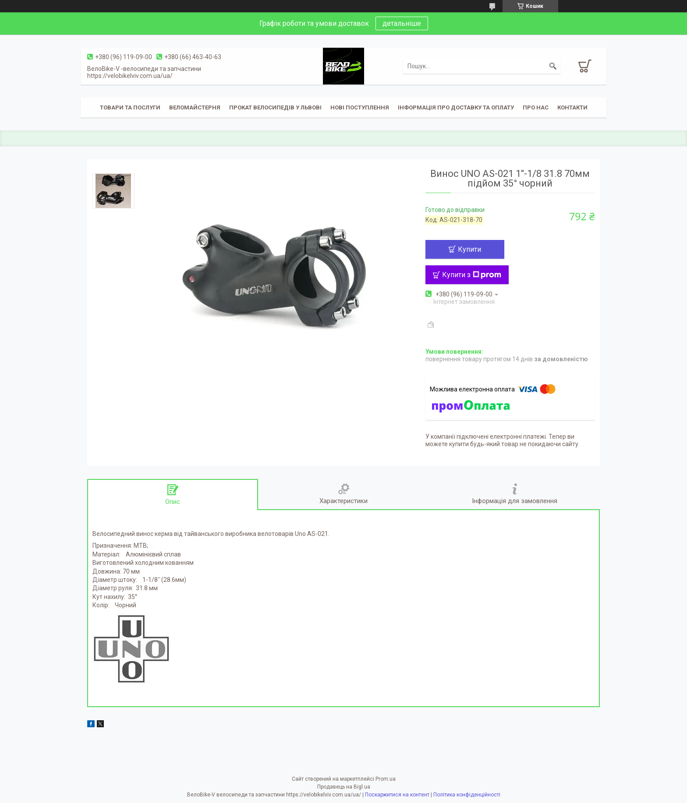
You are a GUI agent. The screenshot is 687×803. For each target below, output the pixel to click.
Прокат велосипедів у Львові (275, 107)
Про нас (536, 107)
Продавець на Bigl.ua (343, 787)
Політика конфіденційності (466, 795)
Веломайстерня (194, 107)
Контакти (572, 107)
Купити (469, 249)
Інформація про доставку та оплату (456, 107)
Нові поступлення (359, 107)
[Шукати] (553, 66)
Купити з (471, 275)
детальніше (401, 23)
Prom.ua (385, 779)
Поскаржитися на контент (397, 795)
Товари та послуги (130, 107)
